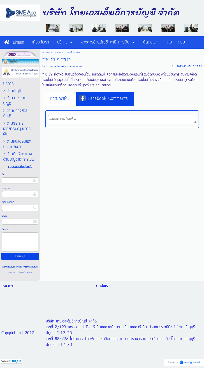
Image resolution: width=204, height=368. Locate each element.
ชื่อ (3, 174)
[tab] (59, 99)
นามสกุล (6, 188)
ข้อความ (5, 229)
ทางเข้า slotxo (52, 74)
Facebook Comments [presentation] (103, 98)
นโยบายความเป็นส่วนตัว (18, 272)
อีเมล (4, 215)
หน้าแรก (46, 52)
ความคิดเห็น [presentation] (59, 99)
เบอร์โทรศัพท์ (8, 202)
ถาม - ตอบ (58, 52)
